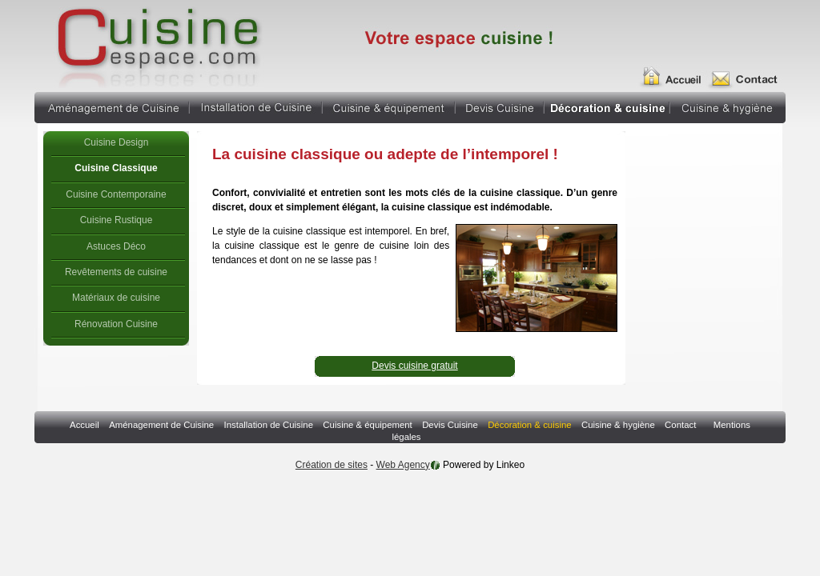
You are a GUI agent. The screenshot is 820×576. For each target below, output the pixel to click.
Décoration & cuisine (607, 105)
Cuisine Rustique (116, 220)
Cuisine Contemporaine (116, 194)
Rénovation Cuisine (116, 324)
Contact (748, 70)
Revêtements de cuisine (116, 272)
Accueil (676, 70)
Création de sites (331, 464)
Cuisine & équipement (389, 105)
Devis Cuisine (500, 105)
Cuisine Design (116, 142)
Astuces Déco (116, 246)
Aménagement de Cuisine (111, 105)
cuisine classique (156, 44)
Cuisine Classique (115, 168)
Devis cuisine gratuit (414, 365)
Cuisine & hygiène (727, 105)
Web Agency (403, 464)
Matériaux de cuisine (116, 297)
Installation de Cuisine (256, 105)
